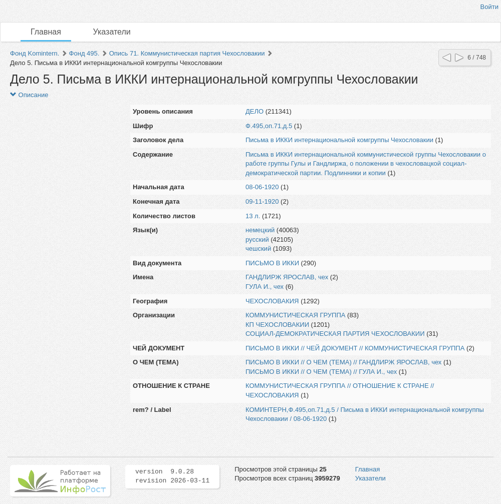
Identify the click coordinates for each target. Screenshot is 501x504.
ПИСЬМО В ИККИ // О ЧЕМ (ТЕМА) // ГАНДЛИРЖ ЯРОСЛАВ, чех (343, 362)
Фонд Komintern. (34, 53)
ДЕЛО (254, 111)
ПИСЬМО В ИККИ (272, 263)
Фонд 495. (84, 53)
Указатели (112, 32)
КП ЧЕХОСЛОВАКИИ (277, 324)
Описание (29, 95)
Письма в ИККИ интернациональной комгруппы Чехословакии (339, 140)
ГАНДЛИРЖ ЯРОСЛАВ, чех (286, 277)
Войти (489, 7)
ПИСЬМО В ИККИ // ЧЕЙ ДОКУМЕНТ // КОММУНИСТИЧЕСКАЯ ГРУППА (354, 348)
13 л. (252, 216)
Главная (46, 32)
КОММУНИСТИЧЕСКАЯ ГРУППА (295, 315)
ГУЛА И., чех (264, 286)
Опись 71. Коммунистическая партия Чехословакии (187, 53)
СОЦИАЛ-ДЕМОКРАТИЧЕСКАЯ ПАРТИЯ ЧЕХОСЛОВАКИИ (335, 333)
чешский (258, 248)
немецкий (260, 230)
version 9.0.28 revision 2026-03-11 (172, 476)
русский (257, 239)
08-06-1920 (262, 187)
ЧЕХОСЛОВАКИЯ (272, 301)
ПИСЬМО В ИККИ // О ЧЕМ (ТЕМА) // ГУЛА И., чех (321, 371)
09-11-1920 (262, 201)
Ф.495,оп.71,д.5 (268, 126)
